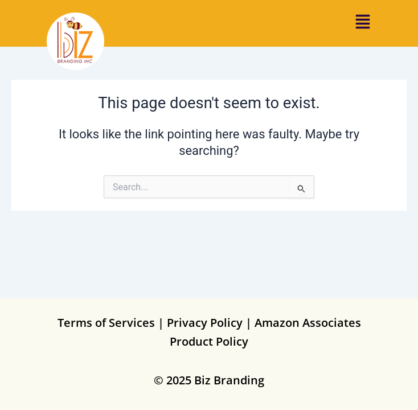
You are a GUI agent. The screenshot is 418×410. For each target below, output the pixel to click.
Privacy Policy (205, 322)
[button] (362, 24)
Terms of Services (106, 322)
